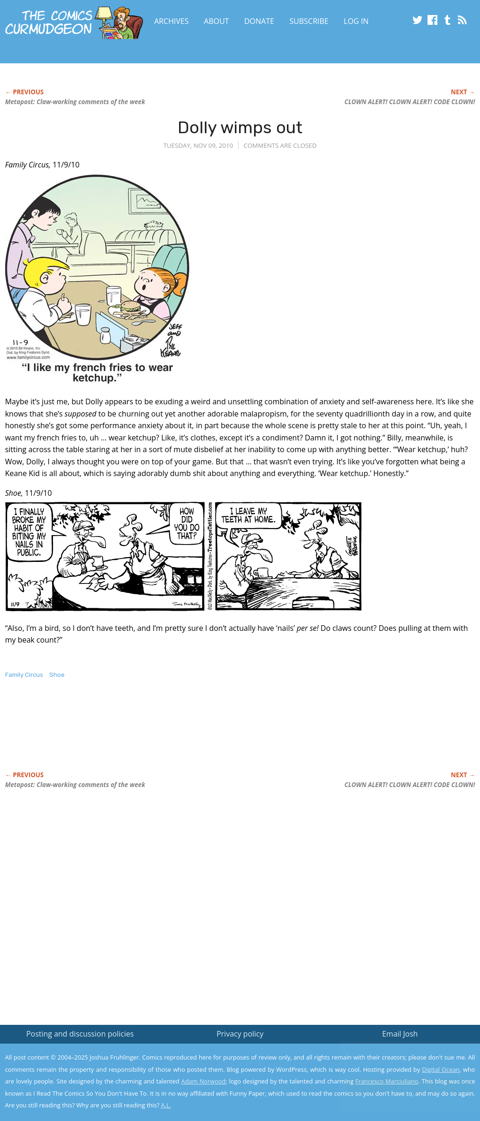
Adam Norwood (203, 1081)
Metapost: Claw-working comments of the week (75, 102)
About (216, 21)
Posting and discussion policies (80, 1034)
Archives (171, 21)
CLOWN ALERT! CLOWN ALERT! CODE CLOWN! (410, 102)
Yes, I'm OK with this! (401, 1086)
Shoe (57, 674)
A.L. (166, 1105)
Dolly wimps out (240, 127)
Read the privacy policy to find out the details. (396, 1062)
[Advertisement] (175, 735)
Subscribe (309, 21)
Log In (356, 21)
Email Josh (400, 1034)
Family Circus (24, 674)
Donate (259, 21)
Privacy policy (240, 1034)
